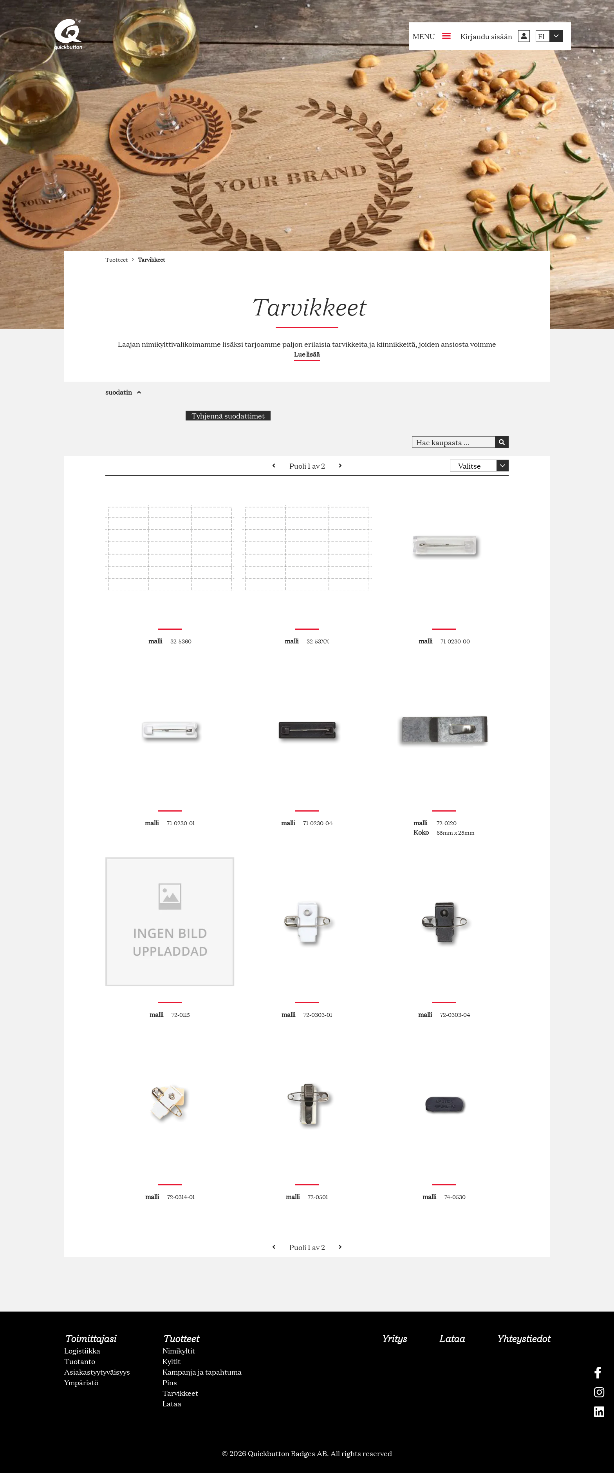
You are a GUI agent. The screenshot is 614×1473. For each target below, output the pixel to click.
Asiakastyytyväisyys (97, 1371)
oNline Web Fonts (307, 1466)
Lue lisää (307, 354)
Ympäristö (81, 1382)
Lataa (172, 1403)
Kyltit (172, 1361)
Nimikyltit (179, 1350)
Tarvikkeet (180, 1393)
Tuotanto (79, 1361)
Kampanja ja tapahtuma (202, 1371)
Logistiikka (82, 1350)
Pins (170, 1382)
